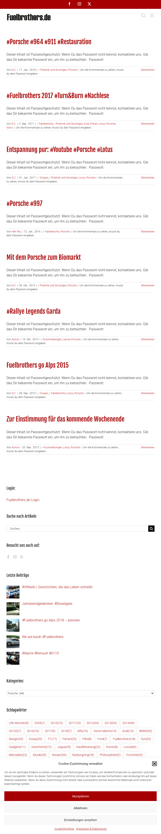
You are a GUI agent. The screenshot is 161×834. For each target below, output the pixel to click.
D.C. (14, 69)
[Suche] (151, 528)
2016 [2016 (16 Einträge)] (33, 731)
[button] (154, 764)
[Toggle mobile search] (143, 15)
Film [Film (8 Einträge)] (87, 739)
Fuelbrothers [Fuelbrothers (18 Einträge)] (124, 739)
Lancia (66, 339)
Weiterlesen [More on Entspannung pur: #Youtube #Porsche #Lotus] (148, 177)
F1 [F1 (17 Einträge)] (52, 739)
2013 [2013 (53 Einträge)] (111, 723)
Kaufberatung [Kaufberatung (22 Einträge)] (88, 747)
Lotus (102, 123)
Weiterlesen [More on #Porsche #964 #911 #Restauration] (148, 69)
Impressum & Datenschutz (91, 828)
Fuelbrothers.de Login (22, 500)
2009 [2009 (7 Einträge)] (39, 723)
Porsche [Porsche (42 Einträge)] (134, 755)
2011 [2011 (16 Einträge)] (75, 723)
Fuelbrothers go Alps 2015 (37, 365)
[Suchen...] (77, 528)
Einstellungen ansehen (80, 820)
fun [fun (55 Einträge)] (146, 739)
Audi (86, 123)
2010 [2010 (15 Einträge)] (57, 723)
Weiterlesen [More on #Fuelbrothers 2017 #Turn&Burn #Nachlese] (148, 123)
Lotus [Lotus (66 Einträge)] (130, 747)
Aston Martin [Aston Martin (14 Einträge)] (105, 731)
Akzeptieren (80, 796)
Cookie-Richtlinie (64, 828)
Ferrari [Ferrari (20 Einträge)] (70, 739)
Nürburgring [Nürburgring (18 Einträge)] (83, 755)
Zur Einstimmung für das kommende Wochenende (65, 419)
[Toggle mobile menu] (152, 15)
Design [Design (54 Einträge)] (16, 739)
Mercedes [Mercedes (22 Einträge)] (18, 755)
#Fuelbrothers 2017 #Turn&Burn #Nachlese (57, 96)
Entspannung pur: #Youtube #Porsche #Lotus (59, 150)
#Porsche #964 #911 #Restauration (48, 42)
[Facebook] (8, 557)
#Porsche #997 (24, 203)
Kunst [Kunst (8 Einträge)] (112, 747)
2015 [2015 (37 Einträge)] (15, 731)
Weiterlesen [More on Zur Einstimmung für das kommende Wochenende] (148, 447)
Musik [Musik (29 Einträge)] (39, 755)
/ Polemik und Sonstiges (53, 69)
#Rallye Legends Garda (33, 311)
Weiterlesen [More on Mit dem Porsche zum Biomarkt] (148, 285)
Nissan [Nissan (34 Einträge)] (59, 755)
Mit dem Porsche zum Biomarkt (43, 257)
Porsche (72, 69)
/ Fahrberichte (45, 123)
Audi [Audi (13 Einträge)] (128, 731)
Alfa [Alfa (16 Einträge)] (82, 731)
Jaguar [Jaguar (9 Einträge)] (64, 747)
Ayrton (15, 339)
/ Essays (43, 177)
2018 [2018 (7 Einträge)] (66, 731)
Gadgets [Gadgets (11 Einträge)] (17, 747)
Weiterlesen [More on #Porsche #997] (148, 231)
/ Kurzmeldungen (51, 339)
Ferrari (94, 123)
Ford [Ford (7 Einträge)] (102, 739)
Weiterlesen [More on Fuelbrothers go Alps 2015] (148, 393)
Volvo (9, 127)
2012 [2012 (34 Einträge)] (93, 723)
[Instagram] (15, 557)
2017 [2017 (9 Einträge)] (50, 731)
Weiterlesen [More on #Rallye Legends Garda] (148, 339)
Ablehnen (80, 808)
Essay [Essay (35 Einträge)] (35, 739)
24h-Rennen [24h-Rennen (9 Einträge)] (19, 723)
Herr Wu (16, 231)
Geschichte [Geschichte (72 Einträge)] (41, 747)
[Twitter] (21, 557)
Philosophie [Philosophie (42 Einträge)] (110, 755)
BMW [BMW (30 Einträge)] (145, 731)
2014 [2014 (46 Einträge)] (128, 723)
